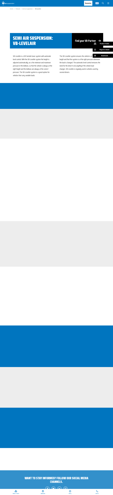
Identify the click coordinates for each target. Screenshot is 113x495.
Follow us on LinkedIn (59, 489)
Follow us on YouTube (53, 489)
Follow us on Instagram (65, 489)
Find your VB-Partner (85, 41)
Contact (97, 493)
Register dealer (105, 49)
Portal (70, 493)
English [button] (97, 3)
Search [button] (102, 3)
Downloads (104, 55)
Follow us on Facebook (47, 489)
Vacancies (88, 3)
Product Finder (104, 43)
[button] (108, 3)
